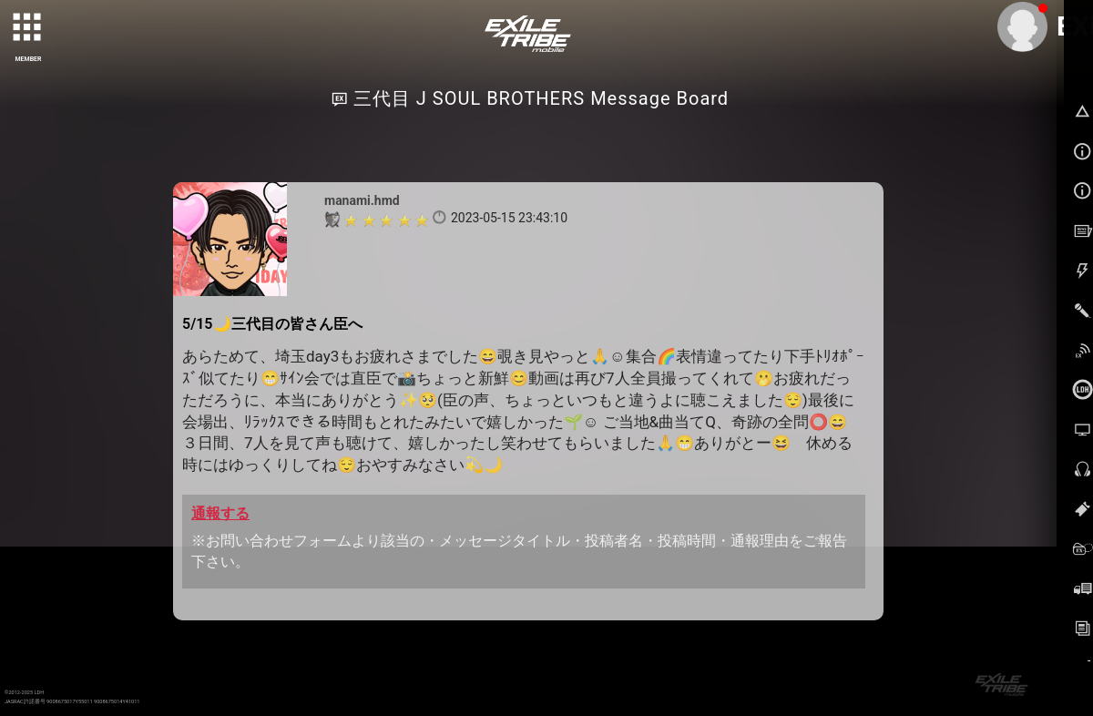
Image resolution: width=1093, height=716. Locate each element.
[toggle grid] (28, 28)
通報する (220, 513)
